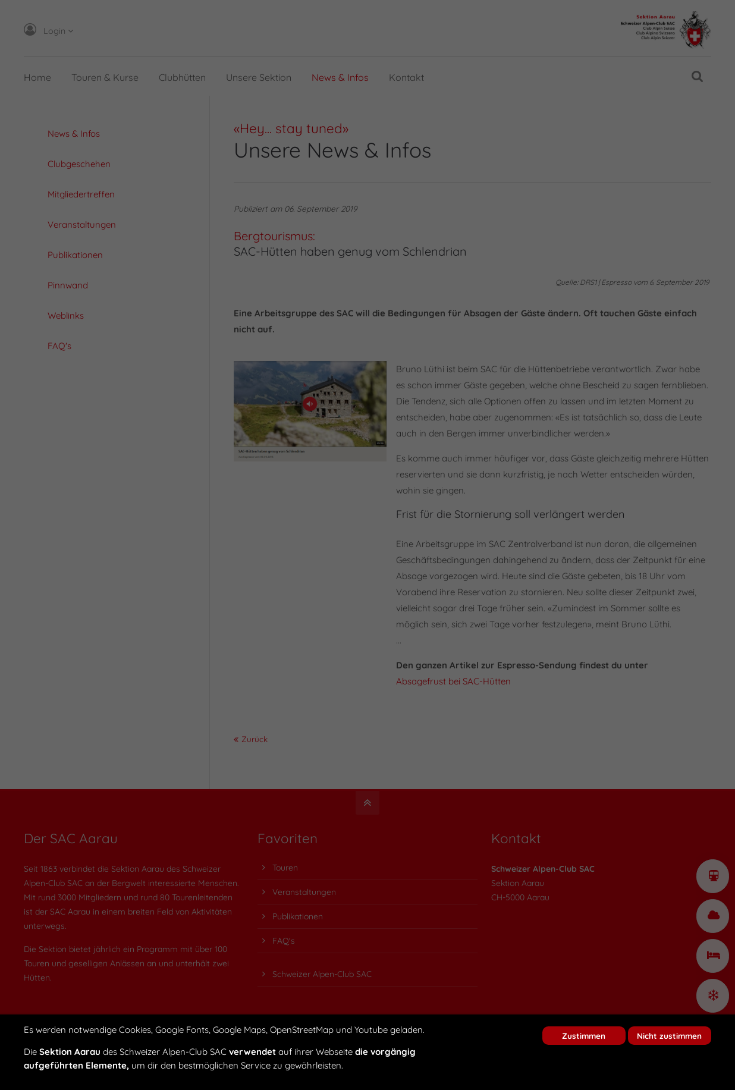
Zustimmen (583, 1036)
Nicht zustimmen (669, 1036)
